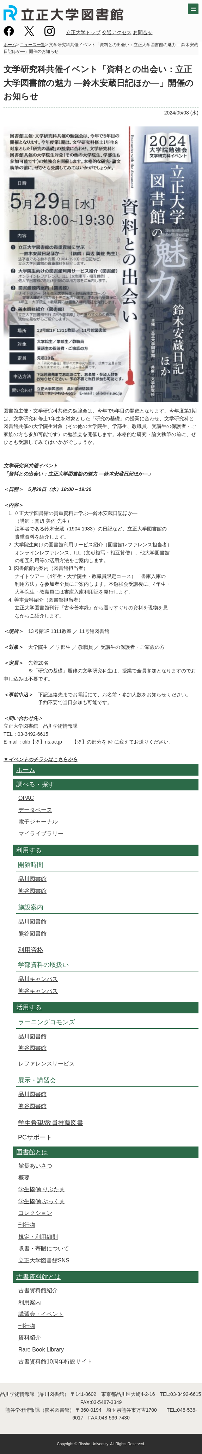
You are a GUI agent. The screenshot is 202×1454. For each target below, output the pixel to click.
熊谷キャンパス (38, 991)
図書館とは (32, 1152)
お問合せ (143, 32)
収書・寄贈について (43, 1248)
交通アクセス (116, 32)
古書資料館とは (38, 1276)
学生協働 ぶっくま (41, 1201)
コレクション (35, 1213)
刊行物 (26, 1225)
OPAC (26, 798)
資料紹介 (29, 1338)
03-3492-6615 (185, 1394)
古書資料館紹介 (38, 1290)
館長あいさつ (35, 1166)
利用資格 (30, 949)
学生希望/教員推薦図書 (50, 1122)
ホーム (10, 44)
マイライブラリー (40, 834)
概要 (24, 1178)
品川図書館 (32, 879)
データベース (35, 810)
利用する (29, 850)
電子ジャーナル (38, 822)
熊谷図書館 (32, 891)
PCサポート (35, 1137)
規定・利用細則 (38, 1237)
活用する (29, 1007)
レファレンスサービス (46, 1064)
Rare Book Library (41, 1350)
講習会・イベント (40, 1314)
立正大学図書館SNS (43, 1260)
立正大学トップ (83, 32)
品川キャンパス (38, 979)
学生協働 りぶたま (41, 1189)
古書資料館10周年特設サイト (55, 1362)
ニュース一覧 (32, 44)
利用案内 (29, 1302)
